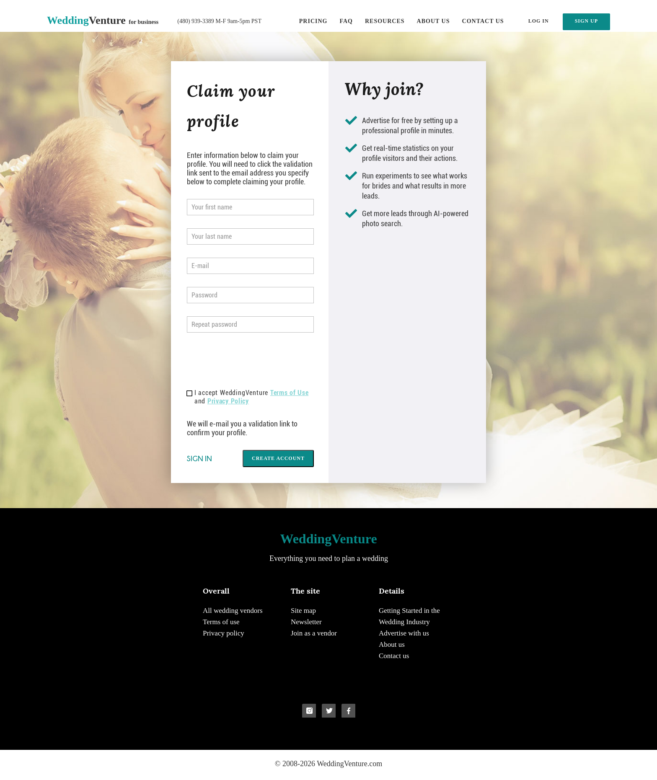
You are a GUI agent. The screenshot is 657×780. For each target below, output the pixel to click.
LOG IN (538, 21)
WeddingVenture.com (349, 763)
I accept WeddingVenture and (248, 397)
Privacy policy (223, 633)
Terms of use (221, 622)
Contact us (483, 21)
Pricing (313, 21)
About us (433, 21)
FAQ (346, 21)
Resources (385, 21)
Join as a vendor (314, 633)
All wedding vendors (233, 611)
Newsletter (306, 622)
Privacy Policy (228, 401)
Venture (102, 20)
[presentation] (250, 362)
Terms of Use (289, 393)
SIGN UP (586, 21)
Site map (303, 611)
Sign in (199, 458)
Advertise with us (404, 633)
